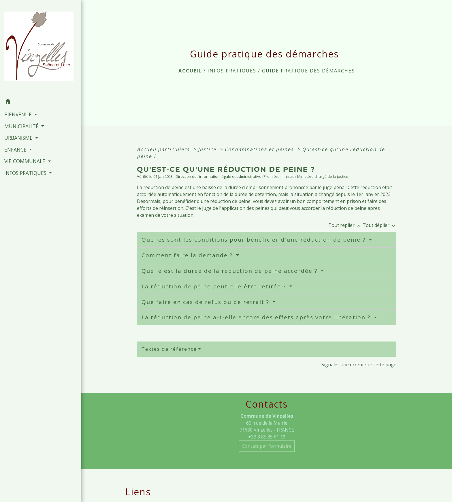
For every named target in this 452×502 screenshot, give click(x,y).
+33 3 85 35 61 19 (266, 437)
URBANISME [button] (19, 137)
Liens (138, 491)
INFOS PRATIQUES (232, 71)
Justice (208, 149)
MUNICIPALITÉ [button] (22, 126)
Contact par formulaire (266, 446)
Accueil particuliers (164, 149)
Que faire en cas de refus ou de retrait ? (206, 302)
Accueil (190, 71)
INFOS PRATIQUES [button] (26, 172)
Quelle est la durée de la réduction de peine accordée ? (230, 271)
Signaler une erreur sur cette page (358, 364)
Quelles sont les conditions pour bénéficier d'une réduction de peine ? (255, 239)
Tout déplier (379, 225)
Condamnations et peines (260, 149)
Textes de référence (169, 349)
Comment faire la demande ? (188, 255)
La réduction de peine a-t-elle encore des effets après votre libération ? (257, 317)
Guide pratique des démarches (308, 71)
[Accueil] (40, 48)
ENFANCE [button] (16, 149)
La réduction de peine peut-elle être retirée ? (215, 286)
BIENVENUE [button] (18, 114)
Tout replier (345, 225)
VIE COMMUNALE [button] (25, 161)
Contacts (267, 404)
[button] (40, 102)
